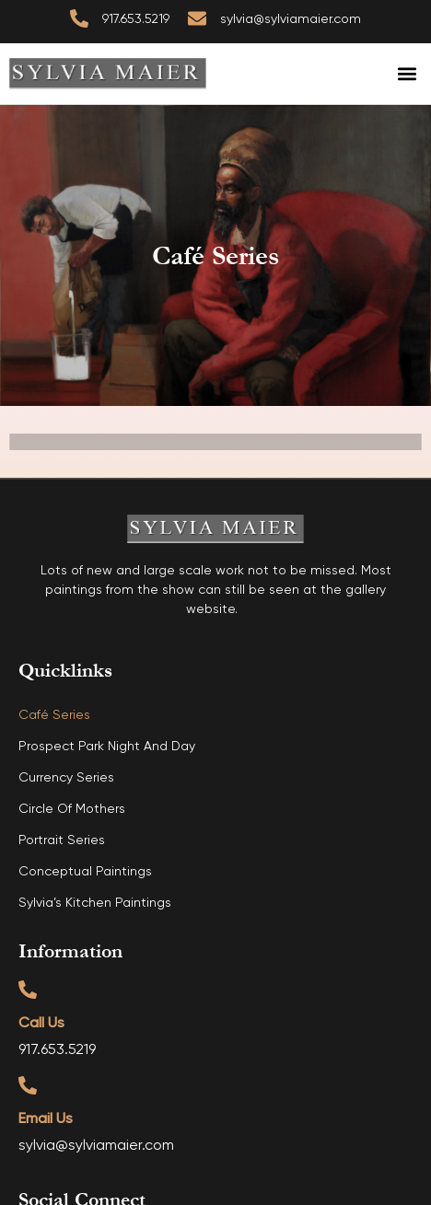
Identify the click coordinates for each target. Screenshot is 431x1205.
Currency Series (66, 777)
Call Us (41, 1023)
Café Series (54, 715)
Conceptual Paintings (85, 871)
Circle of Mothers (71, 809)
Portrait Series (61, 840)
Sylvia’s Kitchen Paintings (94, 903)
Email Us (45, 1119)
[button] (406, 74)
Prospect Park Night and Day (106, 746)
